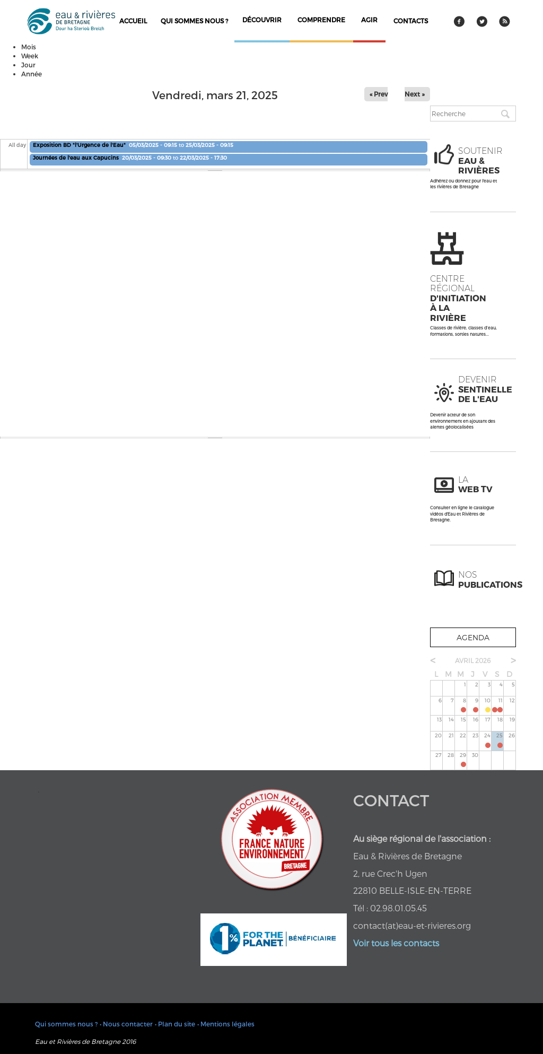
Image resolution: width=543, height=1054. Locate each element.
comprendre (321, 19)
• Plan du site (175, 1023)
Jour (28, 64)
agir (369, 19)
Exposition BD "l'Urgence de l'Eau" (79, 145)
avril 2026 (473, 660)
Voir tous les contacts (396, 943)
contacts (410, 20)
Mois (28, 46)
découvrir (262, 19)
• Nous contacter (126, 1023)
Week (29, 55)
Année (31, 73)
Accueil (133, 20)
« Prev (379, 94)
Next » (415, 94)
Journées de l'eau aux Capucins (76, 157)
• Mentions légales (226, 1023)
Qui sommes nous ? (194, 20)
